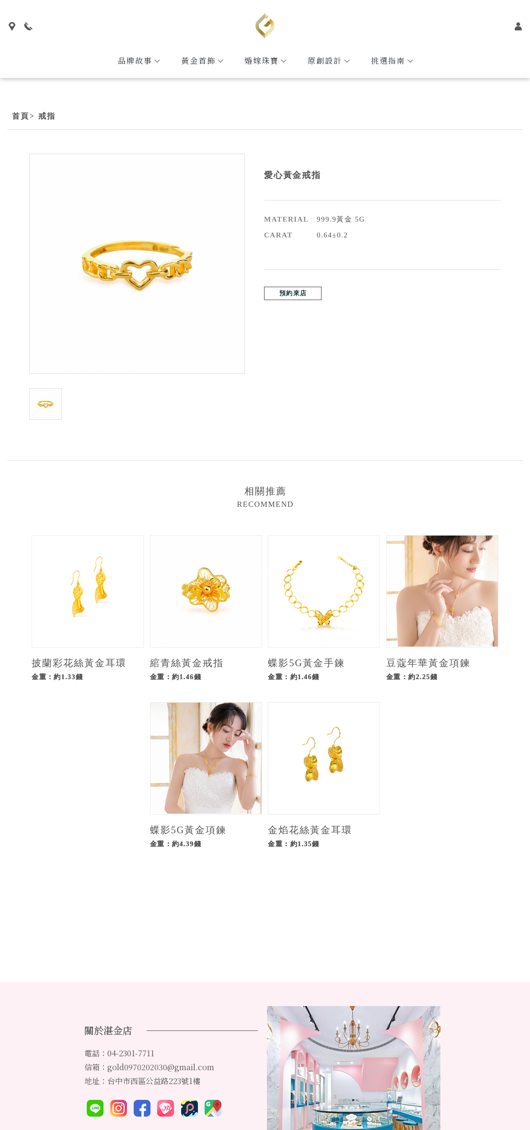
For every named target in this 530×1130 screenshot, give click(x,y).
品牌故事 (138, 60)
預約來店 (293, 293)
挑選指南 (391, 60)
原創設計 (328, 60)
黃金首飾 (201, 60)
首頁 (21, 116)
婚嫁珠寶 (265, 60)
